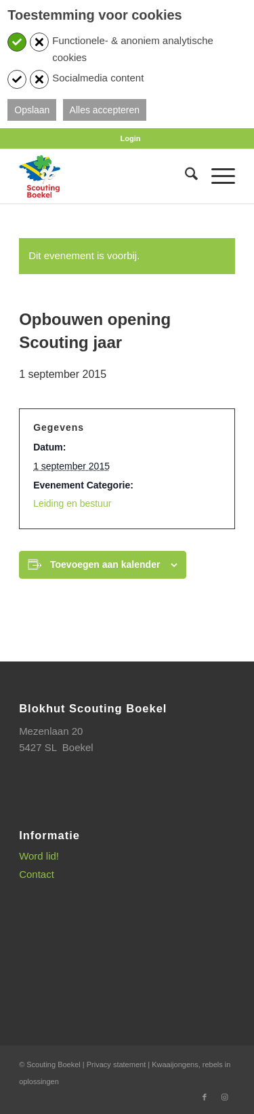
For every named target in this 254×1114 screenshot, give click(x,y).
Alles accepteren (105, 109)
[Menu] (216, 176)
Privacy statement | (119, 1064)
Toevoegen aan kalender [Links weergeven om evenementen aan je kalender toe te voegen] (105, 564)
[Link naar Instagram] (225, 1097)
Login (131, 138)
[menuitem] (131, 138)
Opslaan (31, 109)
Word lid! (39, 856)
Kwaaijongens (175, 1064)
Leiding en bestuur (72, 503)
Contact (36, 874)
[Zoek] (184, 176)
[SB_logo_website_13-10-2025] (105, 176)
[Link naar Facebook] (204, 1097)
